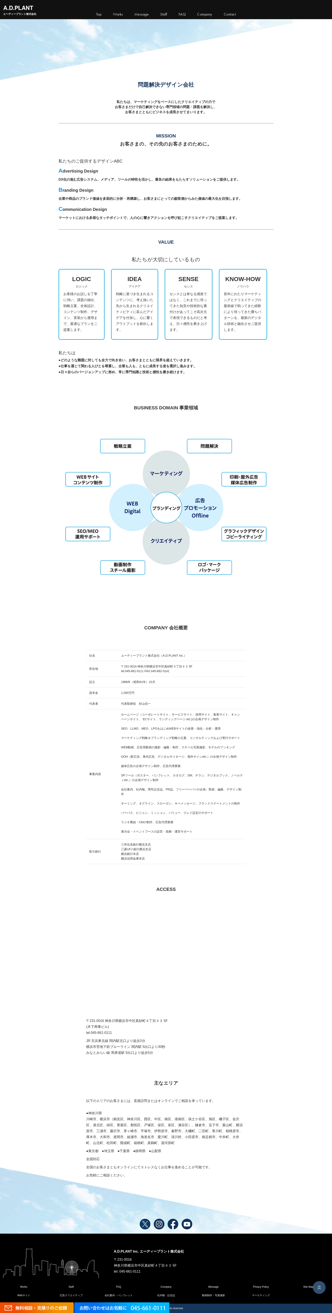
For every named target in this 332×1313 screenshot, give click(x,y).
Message (213, 1286)
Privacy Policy (261, 1286)
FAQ (118, 1286)
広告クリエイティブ (71, 1295)
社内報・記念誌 (166, 1295)
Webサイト (23, 1295)
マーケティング (261, 1295)
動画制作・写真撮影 (213, 1295)
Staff (71, 1286)
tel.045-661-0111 (99, 1032)
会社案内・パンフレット (119, 1295)
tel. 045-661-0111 (127, 1271)
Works (118, 14)
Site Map (308, 1286)
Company (166, 1286)
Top (99, 14)
